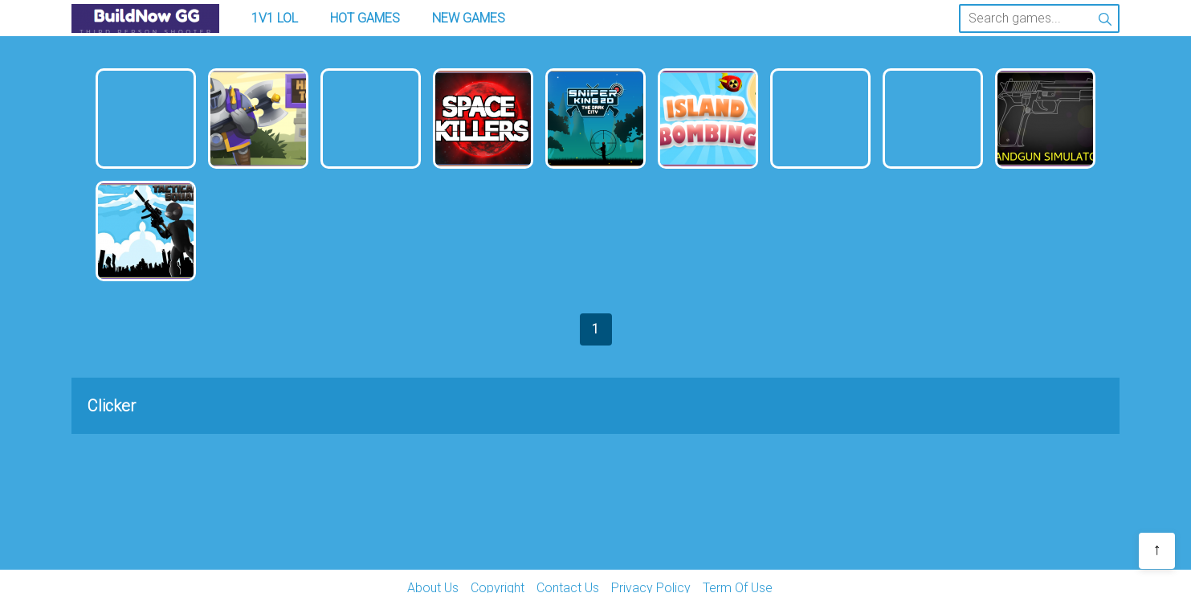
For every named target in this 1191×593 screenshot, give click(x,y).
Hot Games (365, 18)
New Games (468, 18)
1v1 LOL (274, 18)
